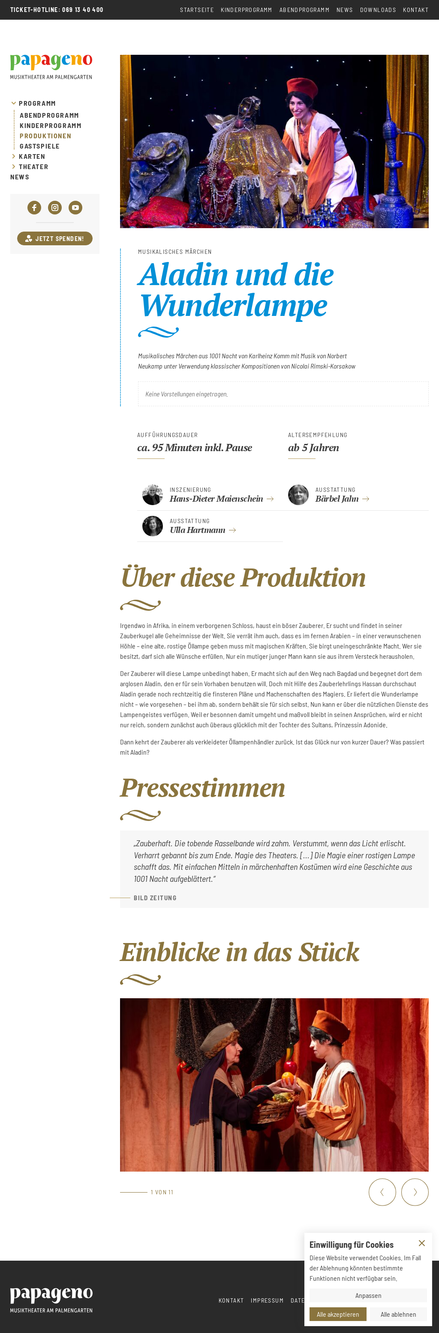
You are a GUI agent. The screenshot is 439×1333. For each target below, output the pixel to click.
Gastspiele (40, 146)
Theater (33, 166)
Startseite (197, 9)
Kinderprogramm (247, 9)
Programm (37, 103)
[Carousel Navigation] (399, 1192)
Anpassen (368, 1295)
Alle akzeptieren (338, 1314)
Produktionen (45, 135)
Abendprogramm (305, 9)
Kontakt (416, 9)
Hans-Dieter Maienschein (216, 498)
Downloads (378, 9)
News (345, 9)
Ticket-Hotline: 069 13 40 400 (57, 10)
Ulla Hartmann (198, 530)
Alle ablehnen (398, 1314)
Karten (32, 156)
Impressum (267, 1300)
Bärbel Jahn (337, 498)
